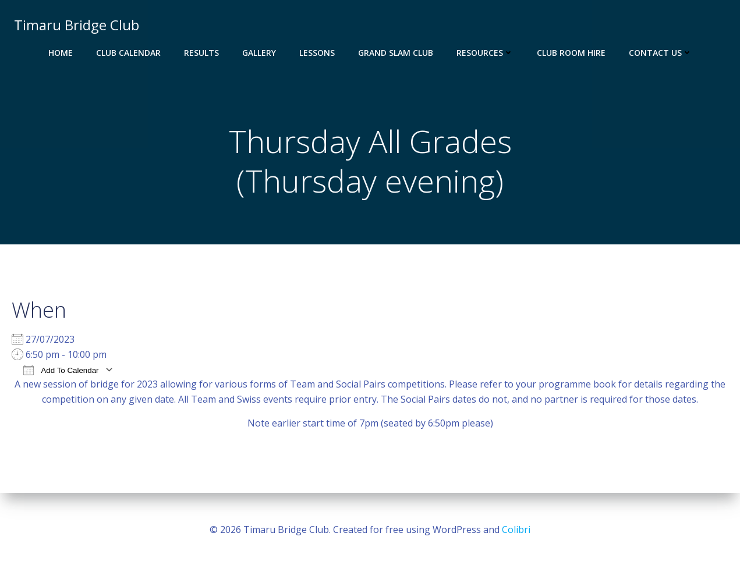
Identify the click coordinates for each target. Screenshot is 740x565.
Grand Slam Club (395, 52)
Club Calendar (128, 52)
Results (201, 52)
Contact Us (660, 52)
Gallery (259, 52)
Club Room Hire (571, 52)
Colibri (516, 530)
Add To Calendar (61, 373)
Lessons (317, 52)
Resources (485, 52)
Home (60, 52)
